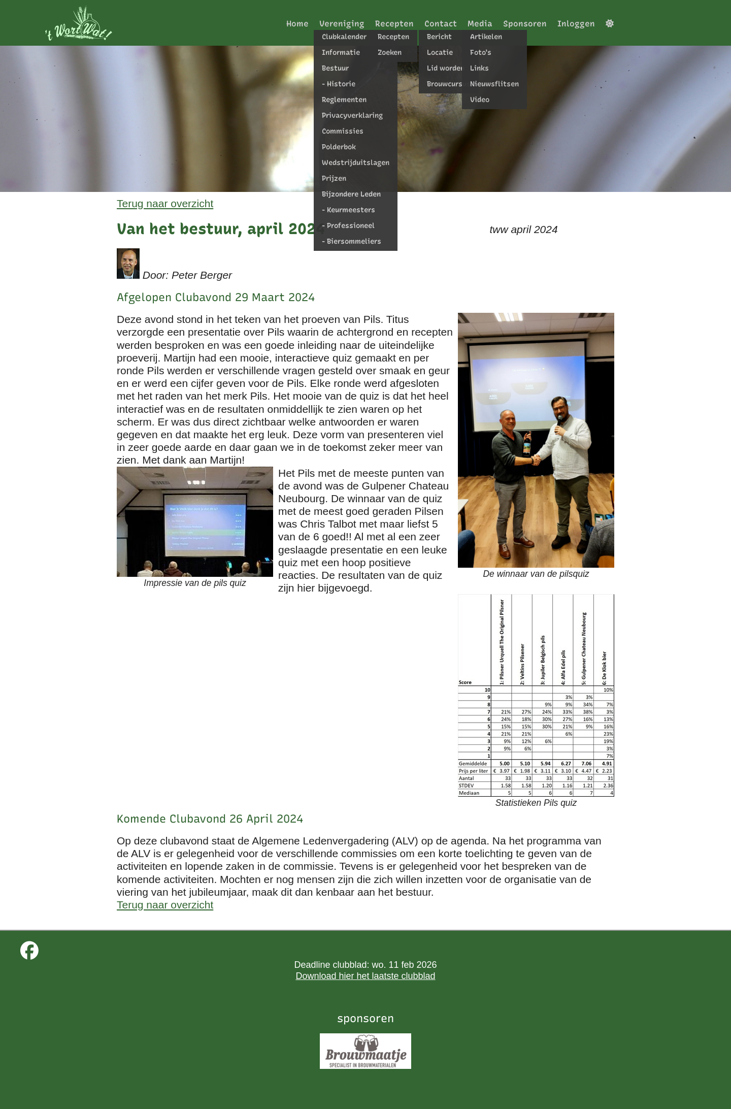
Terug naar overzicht (165, 203)
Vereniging (341, 23)
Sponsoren (525, 23)
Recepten (394, 23)
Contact (440, 23)
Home (297, 23)
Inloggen (576, 23)
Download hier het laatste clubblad (365, 976)
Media (480, 23)
